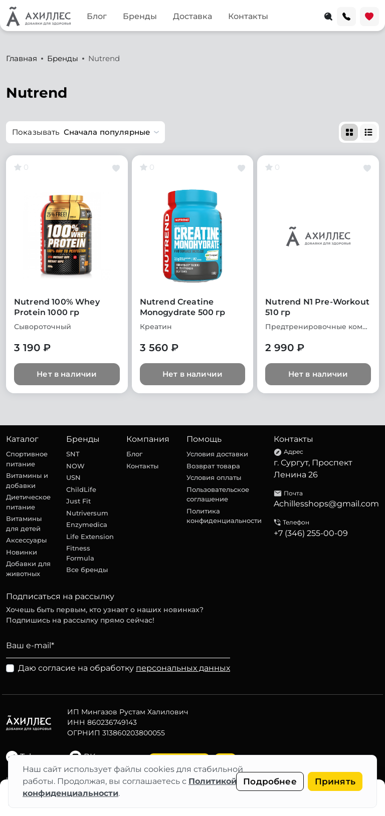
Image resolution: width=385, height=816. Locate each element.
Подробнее (270, 781)
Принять (335, 781)
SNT (73, 454)
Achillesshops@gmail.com (326, 503)
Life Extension (90, 536)
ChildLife (81, 489)
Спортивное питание (27, 459)
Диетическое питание (28, 502)
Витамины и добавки (27, 480)
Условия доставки (217, 454)
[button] (85, 132)
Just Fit (78, 501)
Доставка (192, 16)
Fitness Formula (80, 553)
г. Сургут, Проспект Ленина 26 (313, 468)
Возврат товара (213, 466)
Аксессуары (26, 540)
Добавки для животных (28, 569)
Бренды (140, 16)
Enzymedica (86, 524)
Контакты (248, 16)
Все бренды (87, 570)
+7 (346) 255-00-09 (311, 533)
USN (73, 477)
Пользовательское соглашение (217, 494)
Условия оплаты (213, 477)
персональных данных (183, 668)
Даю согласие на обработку (124, 668)
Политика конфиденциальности (224, 516)
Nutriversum (87, 513)
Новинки (21, 552)
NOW (75, 466)
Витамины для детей (24, 523)
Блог (97, 16)
